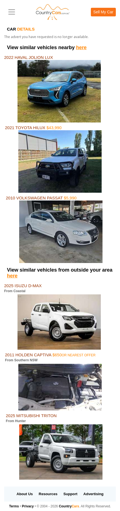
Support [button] (70, 494)
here (81, 47)
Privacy (28, 506)
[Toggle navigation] (11, 12)
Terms (14, 506)
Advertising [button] (93, 494)
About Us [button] (24, 494)
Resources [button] (48, 494)
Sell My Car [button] (103, 12)
